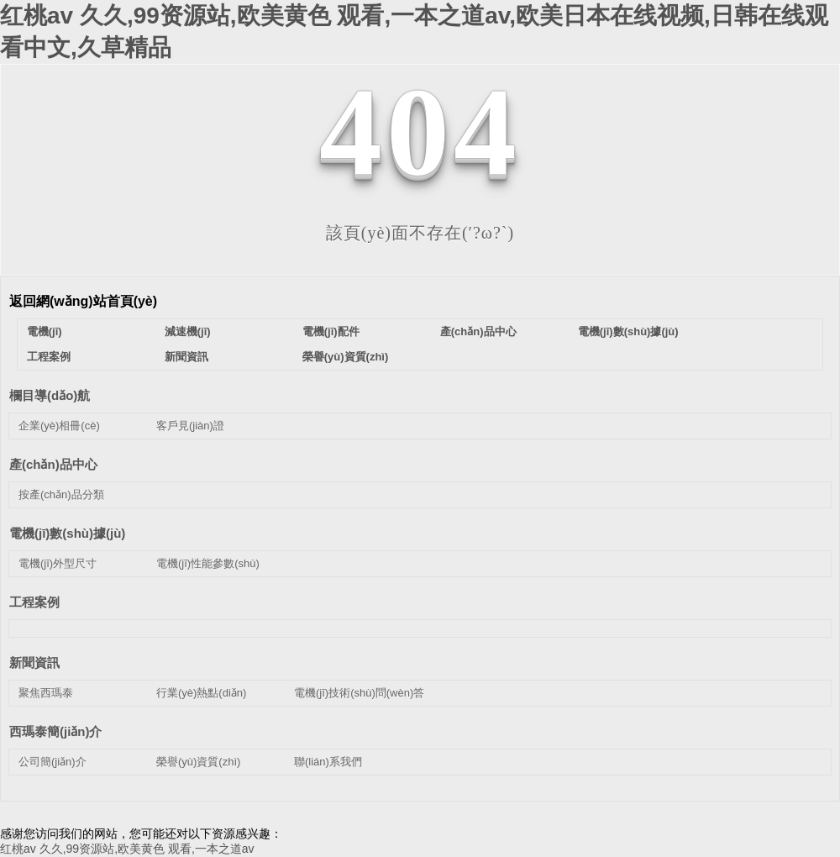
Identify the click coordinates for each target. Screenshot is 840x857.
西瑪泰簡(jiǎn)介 (55, 731)
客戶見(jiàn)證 (190, 425)
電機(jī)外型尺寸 (57, 563)
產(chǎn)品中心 (478, 331)
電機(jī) (44, 331)
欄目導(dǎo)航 (49, 395)
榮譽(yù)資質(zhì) (345, 356)
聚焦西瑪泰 (45, 692)
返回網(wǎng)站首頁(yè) (83, 301)
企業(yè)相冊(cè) (59, 425)
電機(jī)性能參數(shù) (208, 563)
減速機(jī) (188, 331)
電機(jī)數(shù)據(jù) (628, 331)
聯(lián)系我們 (328, 761)
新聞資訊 (186, 356)
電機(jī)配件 (331, 331)
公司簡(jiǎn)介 (52, 761)
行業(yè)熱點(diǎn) (201, 692)
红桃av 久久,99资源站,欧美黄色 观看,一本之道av (127, 848)
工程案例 (49, 356)
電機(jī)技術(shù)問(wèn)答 (359, 692)
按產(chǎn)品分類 (61, 494)
